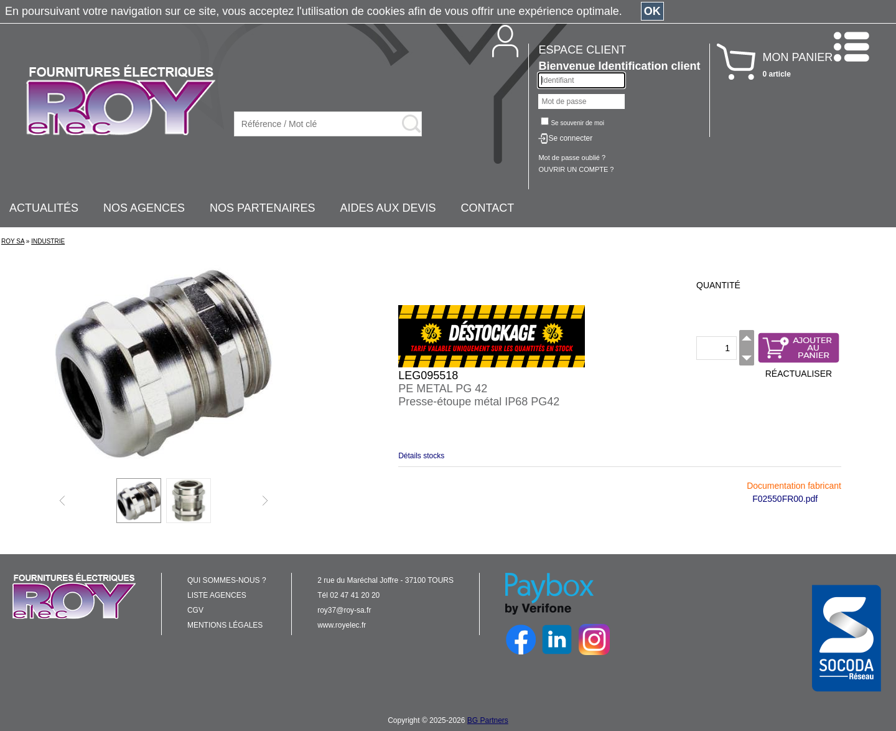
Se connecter (570, 138)
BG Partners (487, 720)
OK (652, 11)
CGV (195, 610)
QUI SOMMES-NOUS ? (226, 580)
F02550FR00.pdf (785, 499)
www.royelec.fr (341, 625)
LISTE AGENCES (216, 595)
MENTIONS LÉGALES (225, 625)
